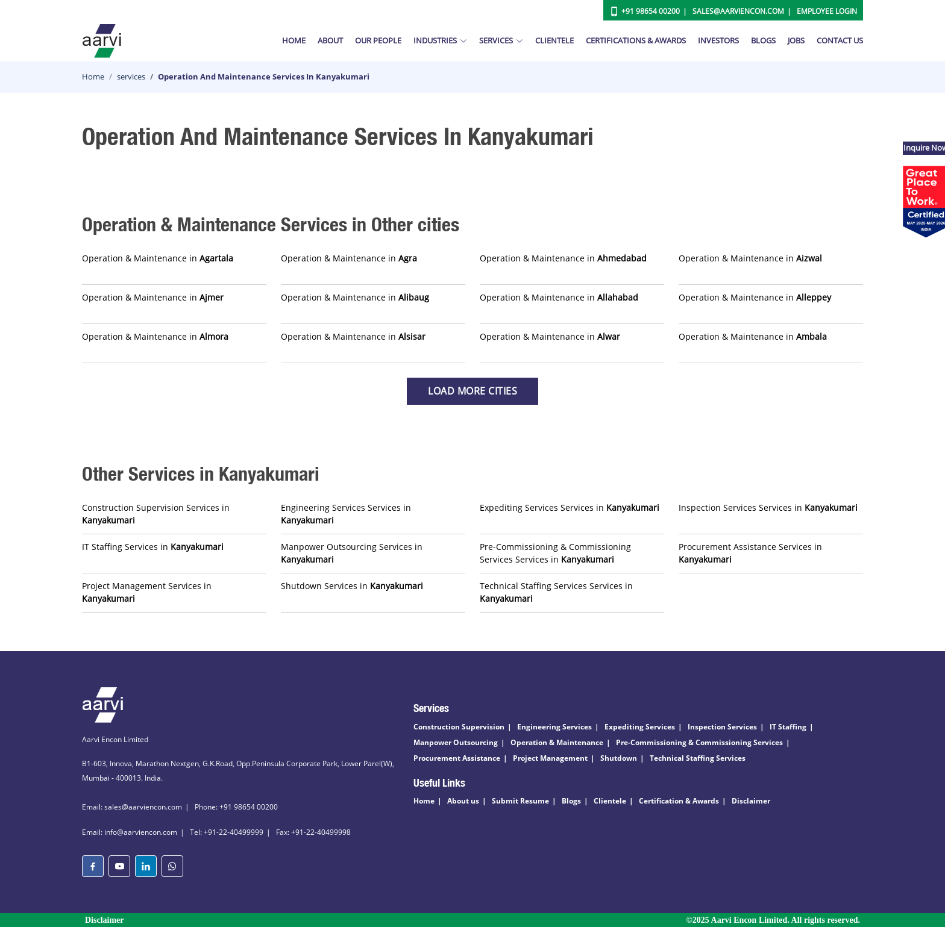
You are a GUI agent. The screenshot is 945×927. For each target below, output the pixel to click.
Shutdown (618, 758)
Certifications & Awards (636, 40)
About (330, 40)
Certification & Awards (679, 801)
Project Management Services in (147, 592)
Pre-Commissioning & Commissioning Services (699, 742)
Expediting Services (639, 727)
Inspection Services (722, 727)
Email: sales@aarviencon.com (132, 807)
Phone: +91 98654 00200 (236, 807)
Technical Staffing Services (698, 758)
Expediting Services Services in (569, 507)
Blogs (763, 40)
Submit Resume (520, 801)
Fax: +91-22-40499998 (313, 832)
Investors (718, 40)
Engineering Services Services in (346, 514)
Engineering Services (554, 727)
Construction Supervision (458, 727)
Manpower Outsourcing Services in (351, 553)
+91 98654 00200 (650, 11)
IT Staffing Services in (153, 546)
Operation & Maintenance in (157, 258)
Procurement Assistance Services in (750, 553)
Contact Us (840, 40)
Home (294, 40)
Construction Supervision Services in (156, 514)
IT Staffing (788, 727)
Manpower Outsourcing (455, 742)
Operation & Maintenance (556, 742)
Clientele (554, 40)
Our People (378, 40)
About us (463, 801)
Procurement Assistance (456, 758)
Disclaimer (751, 801)
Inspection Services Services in (768, 507)
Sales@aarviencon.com (738, 11)
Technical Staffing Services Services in (556, 592)
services (131, 76)
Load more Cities (472, 391)
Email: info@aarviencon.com (129, 832)
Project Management (550, 758)
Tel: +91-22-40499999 (226, 832)
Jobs (796, 40)
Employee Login (827, 11)
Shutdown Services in (352, 585)
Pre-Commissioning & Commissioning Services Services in (555, 553)
